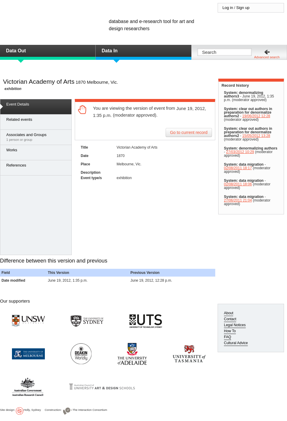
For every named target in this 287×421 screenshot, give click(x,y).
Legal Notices (235, 325)
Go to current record (188, 132)
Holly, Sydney (32, 409)
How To (230, 331)
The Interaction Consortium (90, 409)
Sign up (242, 7)
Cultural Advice (236, 343)
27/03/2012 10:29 (240, 152)
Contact (230, 319)
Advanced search (267, 57)
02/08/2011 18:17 (238, 168)
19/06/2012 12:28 (256, 116)
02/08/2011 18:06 (238, 184)
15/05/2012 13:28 (256, 136)
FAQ (227, 337)
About (228, 313)
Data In (109, 50)
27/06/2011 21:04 (238, 200)
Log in (227, 7)
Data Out (16, 50)
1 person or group (37, 136)
